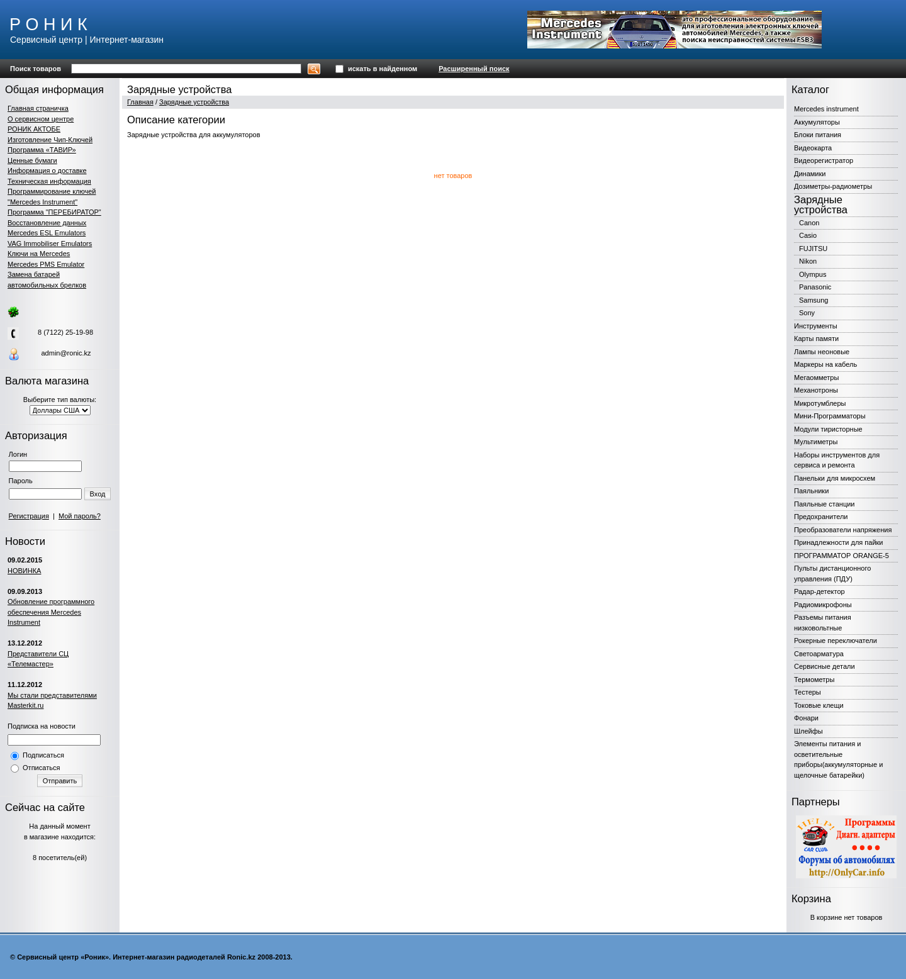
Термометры (814, 679)
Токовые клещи (819, 705)
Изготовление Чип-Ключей (50, 139)
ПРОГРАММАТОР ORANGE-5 (841, 555)
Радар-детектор (819, 591)
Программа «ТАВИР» (42, 150)
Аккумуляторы (817, 122)
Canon (809, 223)
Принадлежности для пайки (838, 542)
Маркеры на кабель (825, 364)
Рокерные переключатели (835, 640)
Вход (98, 494)
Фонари (806, 718)
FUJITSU (813, 248)
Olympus (812, 274)
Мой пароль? (80, 516)
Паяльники (811, 491)
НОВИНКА (24, 570)
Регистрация (29, 516)
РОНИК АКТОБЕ (34, 129)
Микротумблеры (820, 403)
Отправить (60, 781)
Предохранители (821, 516)
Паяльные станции (824, 504)
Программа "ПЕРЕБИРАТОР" (54, 212)
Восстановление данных (47, 223)
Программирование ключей (52, 191)
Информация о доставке (47, 170)
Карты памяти (816, 338)
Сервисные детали (824, 666)
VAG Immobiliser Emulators (50, 243)
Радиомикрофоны (823, 604)
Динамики (809, 173)
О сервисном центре (41, 119)
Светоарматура (819, 653)
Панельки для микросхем (834, 478)
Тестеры (807, 692)
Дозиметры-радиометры (833, 186)
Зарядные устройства (194, 102)
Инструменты (815, 326)
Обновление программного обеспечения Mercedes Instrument (51, 612)
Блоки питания (817, 134)
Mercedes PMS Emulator (46, 264)
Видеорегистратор (823, 160)
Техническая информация (49, 181)
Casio (808, 235)
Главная (140, 102)
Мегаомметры (816, 377)
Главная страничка (38, 108)
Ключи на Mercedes (39, 253)
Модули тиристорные (828, 429)
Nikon (808, 261)
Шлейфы (808, 731)
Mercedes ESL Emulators (47, 233)
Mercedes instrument (826, 109)
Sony (807, 312)
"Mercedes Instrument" (42, 202)
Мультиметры (815, 441)
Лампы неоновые (821, 351)
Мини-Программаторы (830, 416)
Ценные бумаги (32, 160)
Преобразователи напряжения (843, 530)
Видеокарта (813, 148)
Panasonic (815, 287)
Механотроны (816, 390)
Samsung (813, 300)
